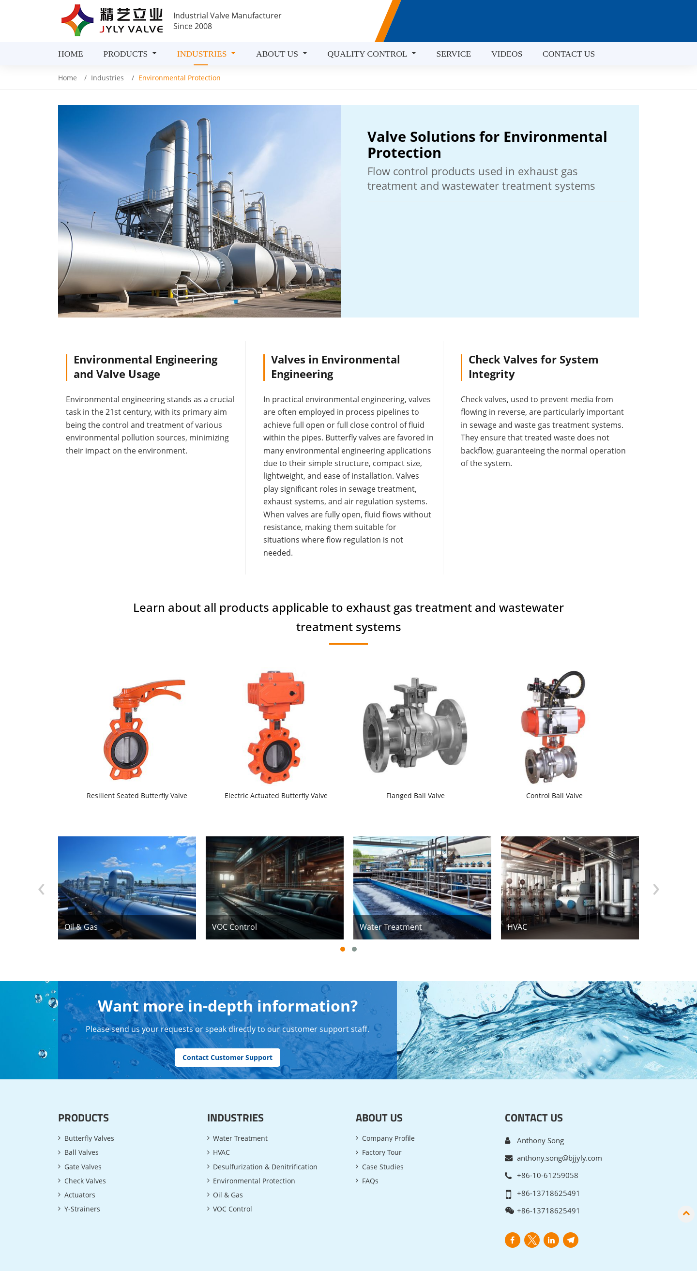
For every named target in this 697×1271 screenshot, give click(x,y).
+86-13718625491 (548, 1157)
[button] (342, 914)
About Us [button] (278, 54)
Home (70, 54)
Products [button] (126, 54)
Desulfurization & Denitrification (265, 1131)
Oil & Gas (228, 1160)
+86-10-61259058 (547, 1140)
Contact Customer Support (227, 1022)
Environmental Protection (254, 1145)
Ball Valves (81, 1117)
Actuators (79, 1160)
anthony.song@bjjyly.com (559, 1122)
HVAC (221, 1117)
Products (83, 1082)
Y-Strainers (82, 1174)
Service (453, 54)
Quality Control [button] (368, 54)
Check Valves (85, 1145)
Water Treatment (240, 1102)
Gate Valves (83, 1131)
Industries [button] (203, 54)
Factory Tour (382, 1117)
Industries (107, 77)
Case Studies (383, 1131)
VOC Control (232, 1174)
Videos (507, 54)
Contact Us (569, 54)
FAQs (370, 1145)
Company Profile (388, 1102)
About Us (379, 1082)
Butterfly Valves (89, 1102)
